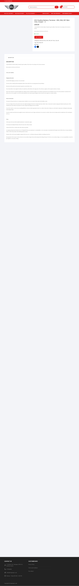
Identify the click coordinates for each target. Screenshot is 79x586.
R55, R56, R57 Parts (19, 13)
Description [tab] (11, 57)
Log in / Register (8, 1)
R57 (42, 42)
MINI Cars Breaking (55, 13)
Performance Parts (67, 13)
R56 (40, 42)
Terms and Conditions (33, 567)
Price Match (31, 571)
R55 (38, 42)
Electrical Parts (43, 40)
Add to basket (39, 37)
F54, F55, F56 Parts (30, 13)
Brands (38, 13)
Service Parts (45, 13)
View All (57, 40)
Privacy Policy (31, 564)
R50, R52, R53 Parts (8, 13)
